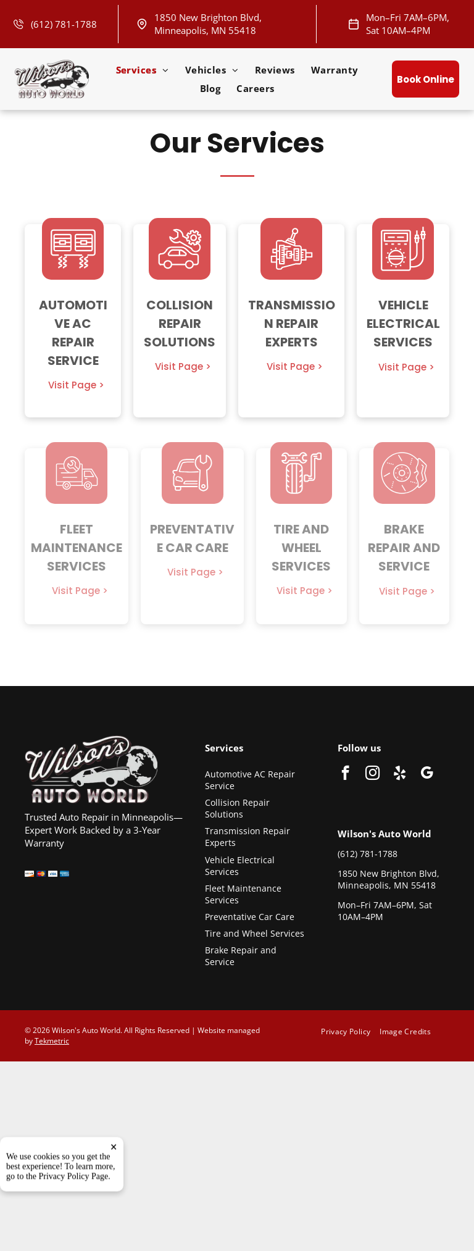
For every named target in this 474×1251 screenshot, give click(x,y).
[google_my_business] (427, 774)
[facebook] (345, 774)
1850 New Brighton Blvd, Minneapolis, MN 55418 (208, 23)
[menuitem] (142, 70)
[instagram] (372, 774)
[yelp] (399, 774)
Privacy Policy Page (74, 1228)
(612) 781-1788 (64, 24)
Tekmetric (52, 1041)
